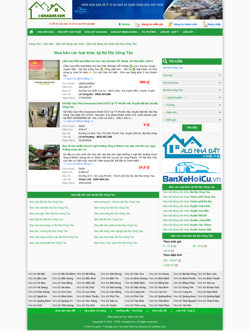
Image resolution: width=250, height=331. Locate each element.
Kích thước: (69, 83)
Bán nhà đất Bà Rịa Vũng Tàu (46, 201)
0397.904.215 (101, 179)
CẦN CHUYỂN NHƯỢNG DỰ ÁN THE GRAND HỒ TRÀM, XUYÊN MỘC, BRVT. (107, 61)
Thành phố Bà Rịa (123, 175)
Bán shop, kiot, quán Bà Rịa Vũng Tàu (116, 242)
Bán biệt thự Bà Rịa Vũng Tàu (46, 219)
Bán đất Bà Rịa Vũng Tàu (108, 219)
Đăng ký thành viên (185, 24)
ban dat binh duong (124, 32)
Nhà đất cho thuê (69, 32)
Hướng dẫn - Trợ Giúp (129, 310)
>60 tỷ (166, 250)
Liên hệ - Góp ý (169, 32)
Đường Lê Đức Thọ (90, 133)
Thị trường (148, 32)
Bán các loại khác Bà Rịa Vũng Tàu (114, 237)
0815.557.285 (104, 136)
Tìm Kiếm (192, 127)
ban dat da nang (96, 32)
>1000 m (168, 265)
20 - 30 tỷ (198, 245)
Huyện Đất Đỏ (133, 133)
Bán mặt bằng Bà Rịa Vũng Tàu (112, 213)
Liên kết (188, 32)
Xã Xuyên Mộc (130, 90)
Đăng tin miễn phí (152, 24)
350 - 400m (170, 260)
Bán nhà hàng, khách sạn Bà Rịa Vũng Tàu (53, 237)
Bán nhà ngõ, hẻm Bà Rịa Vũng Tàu (49, 213)
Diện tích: (67, 87)
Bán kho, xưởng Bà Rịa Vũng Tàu (48, 231)
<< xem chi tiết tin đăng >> (78, 78)
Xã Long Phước (103, 175)
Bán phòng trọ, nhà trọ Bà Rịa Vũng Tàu (117, 201)
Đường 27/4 (85, 175)
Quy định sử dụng (95, 310)
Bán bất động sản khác (186, 192)
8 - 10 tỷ (168, 245)
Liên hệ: (66, 94)
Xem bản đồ (159, 310)
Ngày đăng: (68, 97)
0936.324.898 (103, 94)
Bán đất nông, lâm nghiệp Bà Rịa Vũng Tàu (118, 231)
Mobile (126, 24)
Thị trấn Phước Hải (113, 133)
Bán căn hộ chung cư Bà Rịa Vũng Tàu (51, 225)
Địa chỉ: (66, 90)
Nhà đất (36, 274)
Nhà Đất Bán (46, 32)
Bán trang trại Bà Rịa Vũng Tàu (111, 207)
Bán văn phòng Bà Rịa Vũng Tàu (48, 242)
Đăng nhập (214, 24)
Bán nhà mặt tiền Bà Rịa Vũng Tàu (49, 207)
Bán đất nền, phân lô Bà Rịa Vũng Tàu (116, 225)
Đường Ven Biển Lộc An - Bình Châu (99, 90)
